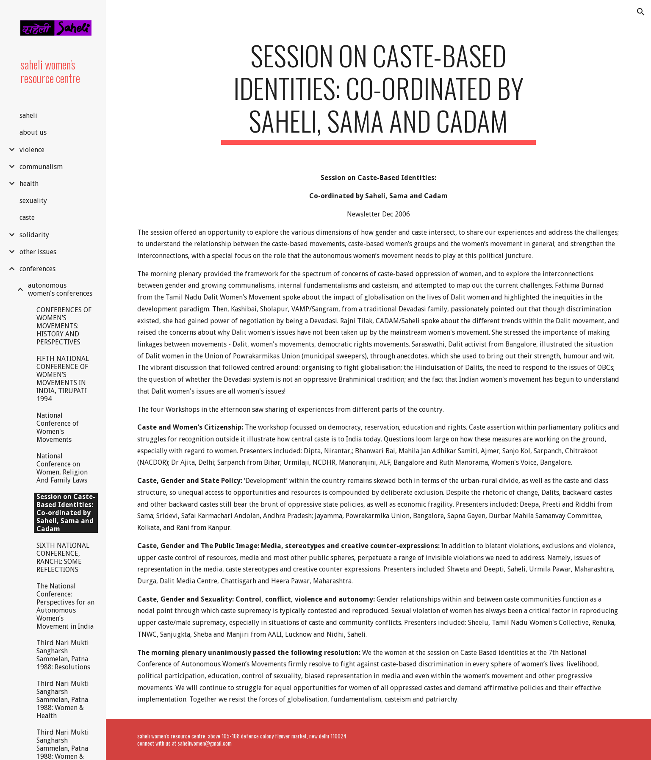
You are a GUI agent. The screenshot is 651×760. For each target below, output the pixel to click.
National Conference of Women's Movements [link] (57, 427)
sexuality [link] (33, 201)
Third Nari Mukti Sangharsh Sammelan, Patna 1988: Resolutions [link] (63, 655)
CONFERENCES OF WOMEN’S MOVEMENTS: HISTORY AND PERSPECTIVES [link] (63, 326)
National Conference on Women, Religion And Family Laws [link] (62, 468)
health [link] (29, 184)
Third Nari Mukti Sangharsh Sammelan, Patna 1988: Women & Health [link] (62, 700)
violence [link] (31, 150)
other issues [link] (37, 252)
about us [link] (33, 132)
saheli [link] (28, 115)
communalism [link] (41, 167)
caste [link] (27, 218)
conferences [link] (37, 269)
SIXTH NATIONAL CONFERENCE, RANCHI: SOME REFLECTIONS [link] (62, 557)
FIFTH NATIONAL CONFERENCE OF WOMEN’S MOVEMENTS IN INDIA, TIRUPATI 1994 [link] (62, 379)
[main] (379, 92)
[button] (641, 12)
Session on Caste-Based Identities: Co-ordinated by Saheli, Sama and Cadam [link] (65, 513)
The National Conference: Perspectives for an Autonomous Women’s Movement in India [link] (65, 606)
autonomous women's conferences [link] (60, 289)
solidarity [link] (34, 235)
